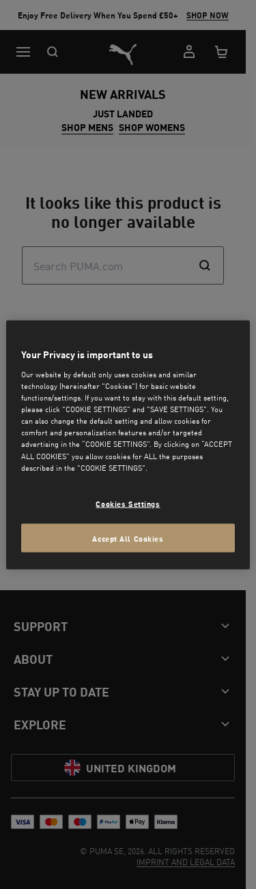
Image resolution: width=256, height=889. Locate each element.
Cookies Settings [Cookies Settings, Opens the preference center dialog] (128, 502)
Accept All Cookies (127, 537)
